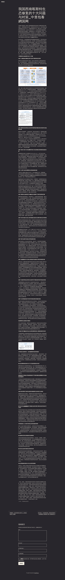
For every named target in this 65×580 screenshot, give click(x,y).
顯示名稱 (20, 543)
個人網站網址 (20, 553)
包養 (31, 175)
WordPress (36, 572)
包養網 (32, 37)
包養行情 (34, 43)
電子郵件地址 (21, 548)
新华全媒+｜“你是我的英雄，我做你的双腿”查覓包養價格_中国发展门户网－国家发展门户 (46, 513)
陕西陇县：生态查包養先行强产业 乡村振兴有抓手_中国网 (18, 513)
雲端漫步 (3, 1)
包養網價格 (25, 406)
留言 (19, 529)
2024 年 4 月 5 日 (25, 501)
